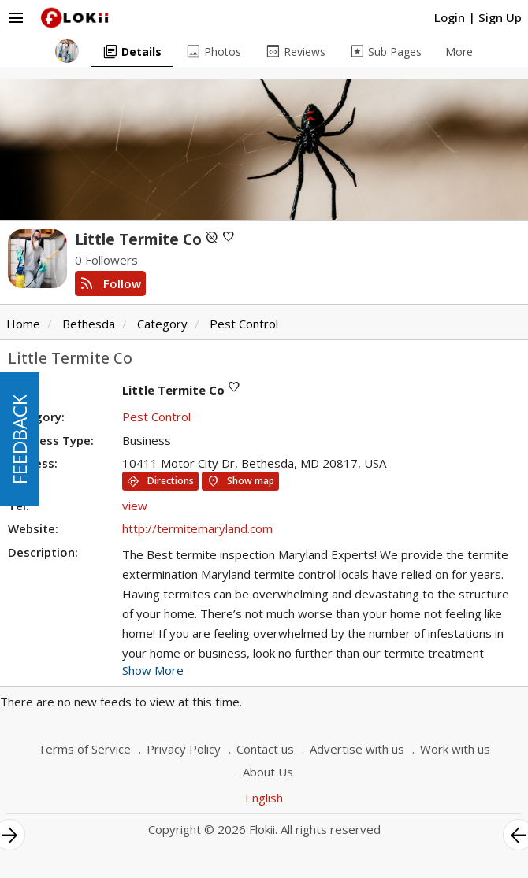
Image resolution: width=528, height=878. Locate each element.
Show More (153, 670)
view (134, 505)
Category (162, 324)
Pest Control (244, 324)
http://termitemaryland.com (197, 528)
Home (23, 324)
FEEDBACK (19, 439)
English (264, 798)
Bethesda (88, 324)
